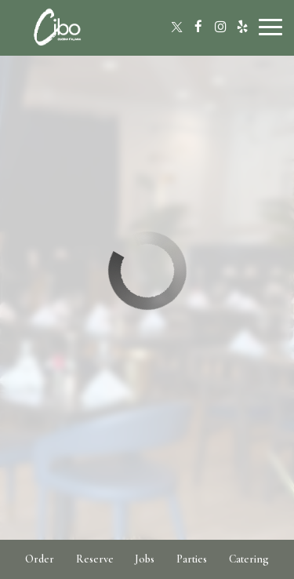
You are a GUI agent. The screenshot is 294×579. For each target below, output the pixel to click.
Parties (191, 559)
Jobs (144, 559)
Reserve (95, 559)
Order (39, 559)
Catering (249, 559)
